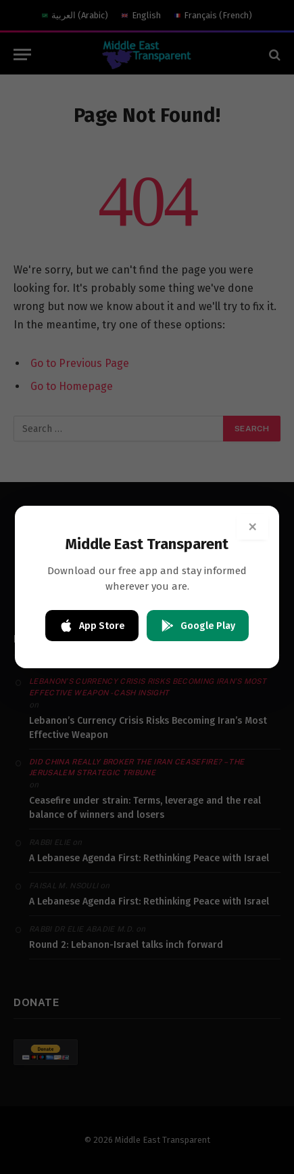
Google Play (197, 625)
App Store (92, 625)
